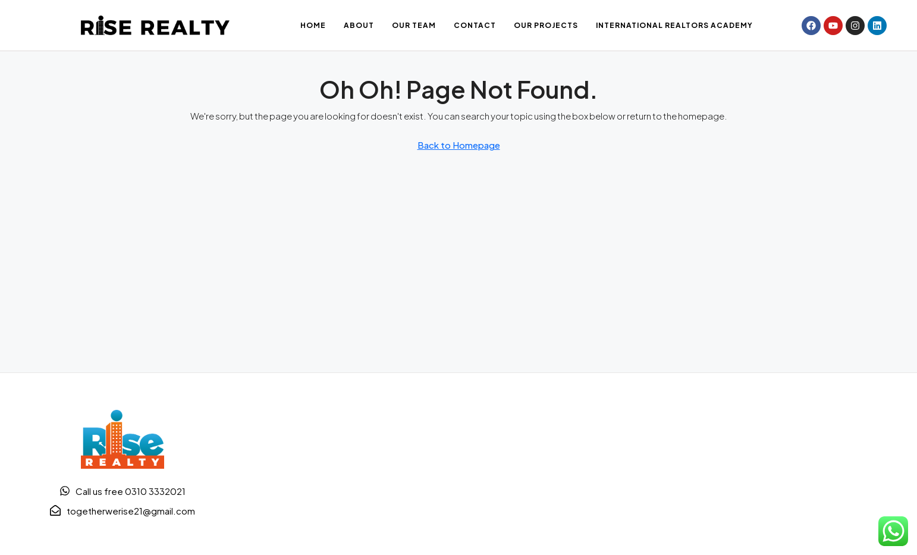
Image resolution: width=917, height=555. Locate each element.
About (359, 25)
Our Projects (546, 25)
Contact (475, 25)
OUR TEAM (414, 25)
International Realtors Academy (674, 25)
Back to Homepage (458, 144)
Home (313, 25)
